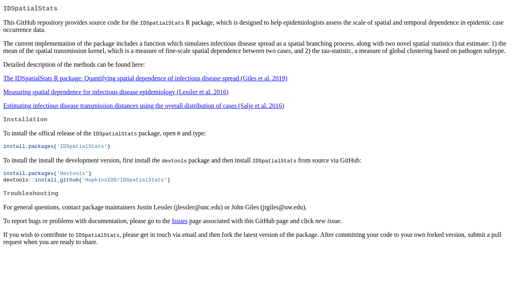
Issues (179, 226)
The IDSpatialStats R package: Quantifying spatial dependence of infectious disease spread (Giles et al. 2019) (145, 79)
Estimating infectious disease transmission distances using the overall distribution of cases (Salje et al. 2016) (143, 107)
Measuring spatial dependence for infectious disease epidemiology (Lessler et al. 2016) (116, 93)
